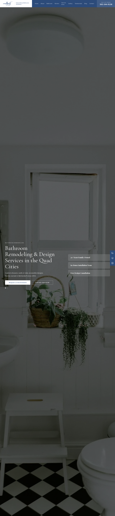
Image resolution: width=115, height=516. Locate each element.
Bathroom (49, 3)
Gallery (70, 3)
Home (36, 3)
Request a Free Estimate (18, 282)
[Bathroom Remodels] (112, 253)
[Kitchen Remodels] (112, 258)
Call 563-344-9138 (42, 282)
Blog (85, 3)
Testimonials (78, 3)
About (42, 3)
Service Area (63, 3)
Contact (91, 3)
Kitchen (57, 3)
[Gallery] (112, 263)
